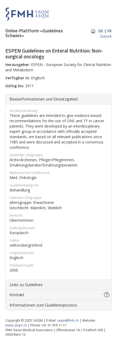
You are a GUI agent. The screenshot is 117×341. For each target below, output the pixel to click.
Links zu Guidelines (26, 284)
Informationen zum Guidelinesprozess (43, 305)
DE (100, 30)
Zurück (106, 36)
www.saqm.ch (16, 325)
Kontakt (17, 294)
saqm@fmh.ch (68, 320)
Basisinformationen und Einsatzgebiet (44, 99)
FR (109, 30)
